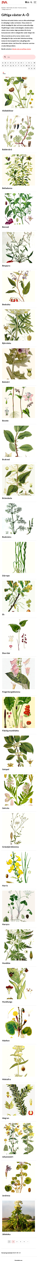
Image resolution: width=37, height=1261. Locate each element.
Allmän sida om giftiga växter (21, 49)
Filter (4, 73)
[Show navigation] (35, 2)
